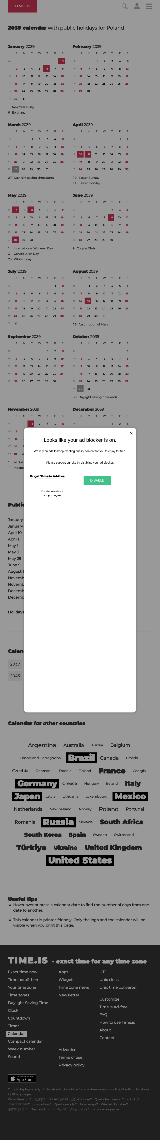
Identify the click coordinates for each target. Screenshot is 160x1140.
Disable (97, 480)
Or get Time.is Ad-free (47, 476)
